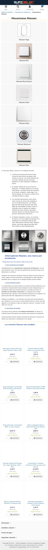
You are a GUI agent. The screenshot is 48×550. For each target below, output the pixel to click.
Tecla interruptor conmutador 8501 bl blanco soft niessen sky (12, 388)
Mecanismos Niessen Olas (24, 222)
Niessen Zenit (24, 102)
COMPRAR (15, 362)
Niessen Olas (24, 165)
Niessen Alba (24, 123)
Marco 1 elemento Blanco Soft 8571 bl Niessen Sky (12, 502)
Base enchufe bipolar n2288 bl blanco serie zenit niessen (35, 388)
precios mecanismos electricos (22, 213)
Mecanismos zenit (26, 199)
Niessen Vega (24, 40)
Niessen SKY (24, 61)
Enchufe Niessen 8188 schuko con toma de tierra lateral (35, 350)
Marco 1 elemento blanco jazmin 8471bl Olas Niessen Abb (35, 427)
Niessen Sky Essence (24, 81)
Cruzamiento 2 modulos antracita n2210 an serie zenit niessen (36, 465)
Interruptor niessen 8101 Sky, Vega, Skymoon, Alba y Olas (12, 349)
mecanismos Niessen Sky (27, 174)
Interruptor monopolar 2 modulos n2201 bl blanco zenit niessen (35, 503)
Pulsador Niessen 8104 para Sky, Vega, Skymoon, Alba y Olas (12, 465)
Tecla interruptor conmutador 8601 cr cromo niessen (12, 426)
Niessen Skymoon (24, 144)
